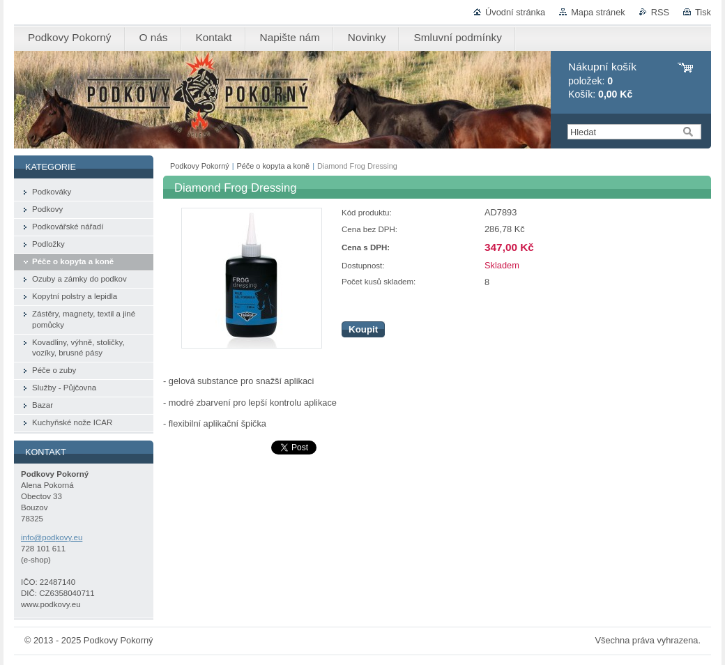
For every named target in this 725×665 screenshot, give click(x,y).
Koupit (363, 329)
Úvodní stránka (515, 12)
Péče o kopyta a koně (273, 166)
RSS (660, 12)
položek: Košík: (602, 80)
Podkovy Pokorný (199, 166)
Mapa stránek (598, 12)
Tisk (703, 12)
